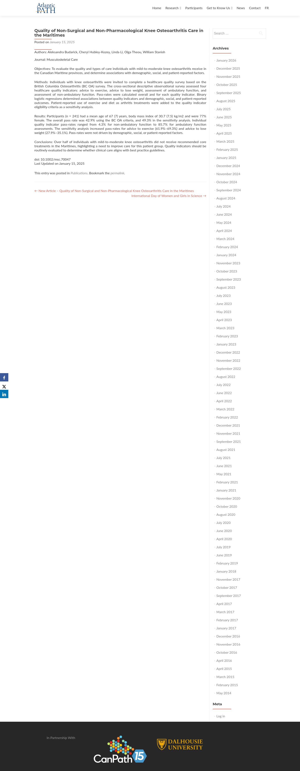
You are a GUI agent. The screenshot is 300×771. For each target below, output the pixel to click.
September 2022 (228, 368)
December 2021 (228, 425)
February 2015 (227, 685)
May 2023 (223, 312)
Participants (193, 8)
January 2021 (226, 490)
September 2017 (228, 596)
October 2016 (226, 652)
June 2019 (224, 555)
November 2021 (228, 433)
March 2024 (225, 239)
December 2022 (228, 352)
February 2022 (227, 417)
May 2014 (223, 693)
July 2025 (223, 109)
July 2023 (223, 295)
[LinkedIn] (4, 394)
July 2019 (223, 547)
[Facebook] (4, 377)
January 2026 (226, 60)
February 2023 (227, 336)
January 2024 (226, 255)
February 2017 (227, 620)
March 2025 (225, 141)
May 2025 (223, 125)
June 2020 (224, 531)
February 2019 (227, 563)
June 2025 (224, 117)
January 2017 (226, 628)
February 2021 (227, 482)
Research (172, 8)
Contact (254, 8)
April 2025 (224, 133)
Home (156, 8)
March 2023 (225, 328)
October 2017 (226, 587)
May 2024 (223, 222)
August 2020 (225, 514)
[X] (4, 385)
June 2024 (224, 214)
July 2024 (223, 206)
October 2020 (226, 506)
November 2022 (228, 360)
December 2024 (228, 166)
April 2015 (224, 669)
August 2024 (225, 198)
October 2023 (226, 271)
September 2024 (228, 190)
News (241, 8)
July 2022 (223, 385)
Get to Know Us (218, 8)
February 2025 (227, 149)
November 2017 (228, 579)
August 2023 (225, 287)
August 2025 (225, 101)
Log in (220, 716)
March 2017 (225, 612)
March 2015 (225, 677)
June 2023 (224, 304)
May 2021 (223, 474)
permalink (117, 173)
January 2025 (226, 158)
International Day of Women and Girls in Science (168, 196)
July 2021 (223, 458)
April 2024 (224, 231)
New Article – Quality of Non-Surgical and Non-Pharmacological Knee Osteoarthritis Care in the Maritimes (114, 191)
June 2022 (224, 393)
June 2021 (224, 466)
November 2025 (228, 76)
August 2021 (225, 450)
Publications (79, 173)
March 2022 (225, 409)
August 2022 (225, 377)
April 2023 (224, 320)
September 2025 (228, 93)
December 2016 (228, 636)
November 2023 (228, 263)
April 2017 (224, 604)
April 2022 (224, 401)
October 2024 (226, 182)
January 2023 (226, 344)
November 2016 (228, 644)
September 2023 (228, 279)
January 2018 (226, 571)
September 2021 (228, 441)
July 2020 (223, 523)
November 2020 (228, 498)
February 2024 (227, 247)
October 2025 (226, 85)
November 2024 (228, 174)
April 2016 (224, 660)
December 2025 (228, 68)
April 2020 (224, 539)
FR (267, 8)
